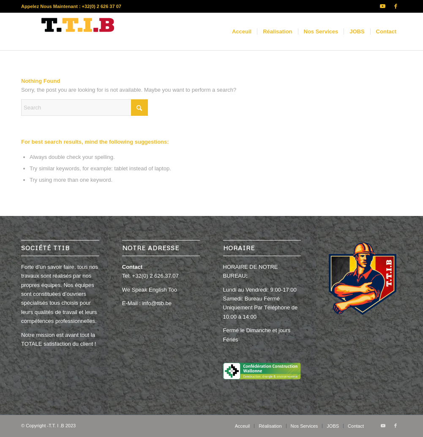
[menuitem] (242, 31)
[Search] (84, 107)
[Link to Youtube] (383, 6)
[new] (80, 31)
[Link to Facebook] (395, 6)
